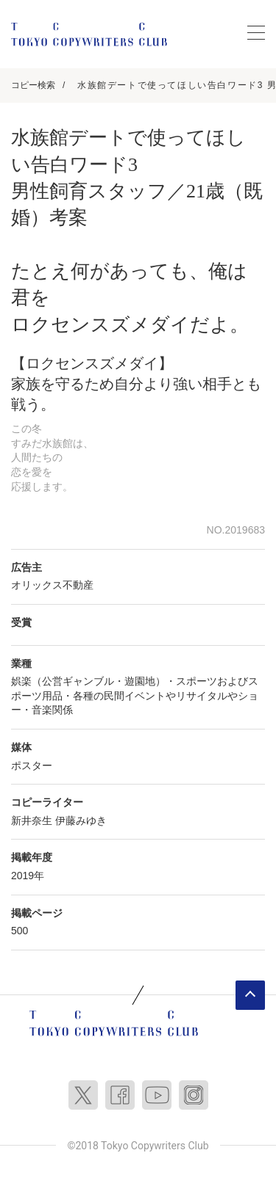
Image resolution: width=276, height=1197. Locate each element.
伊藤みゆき (81, 820)
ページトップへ (250, 995)
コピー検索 (33, 85)
